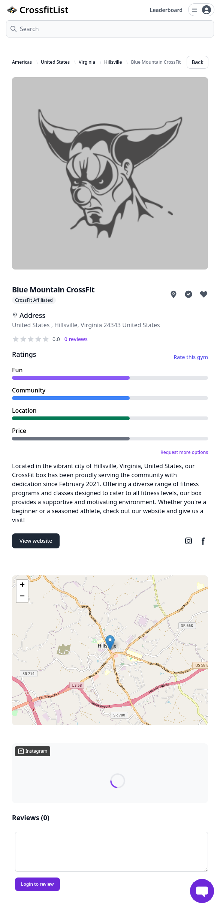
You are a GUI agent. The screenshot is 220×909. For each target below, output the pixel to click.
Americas (22, 62)
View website (35, 540)
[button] (110, 642)
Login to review (37, 884)
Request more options (184, 452)
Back (198, 62)
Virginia (87, 62)
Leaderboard (166, 9)
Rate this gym (191, 357)
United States (55, 62)
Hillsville (113, 62)
